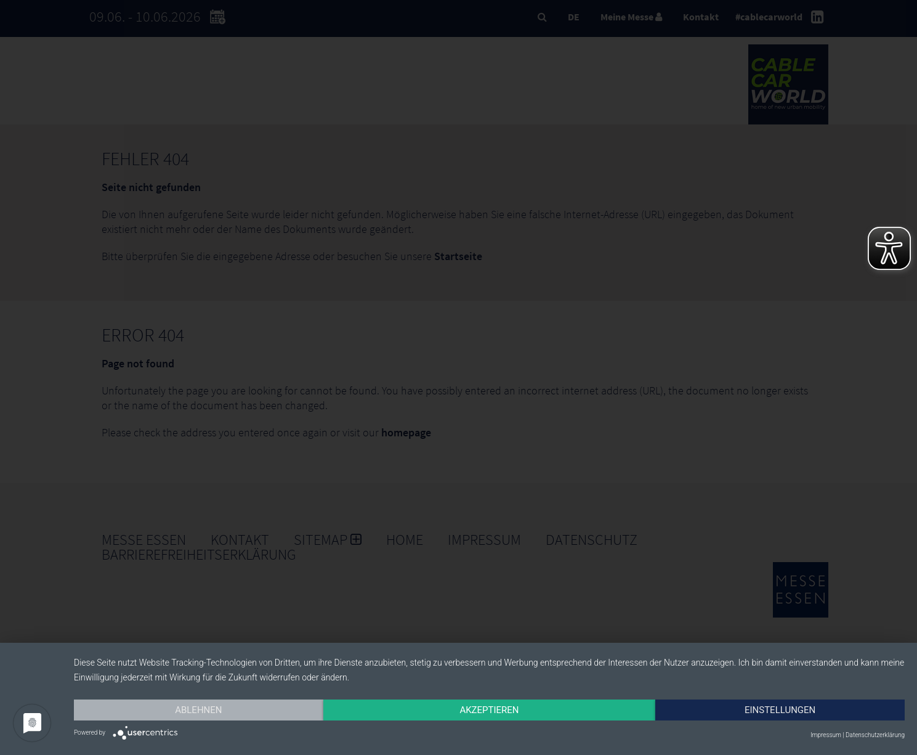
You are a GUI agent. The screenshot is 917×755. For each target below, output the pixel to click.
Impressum (825, 735)
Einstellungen (780, 710)
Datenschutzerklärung (875, 735)
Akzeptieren (489, 710)
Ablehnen (198, 710)
